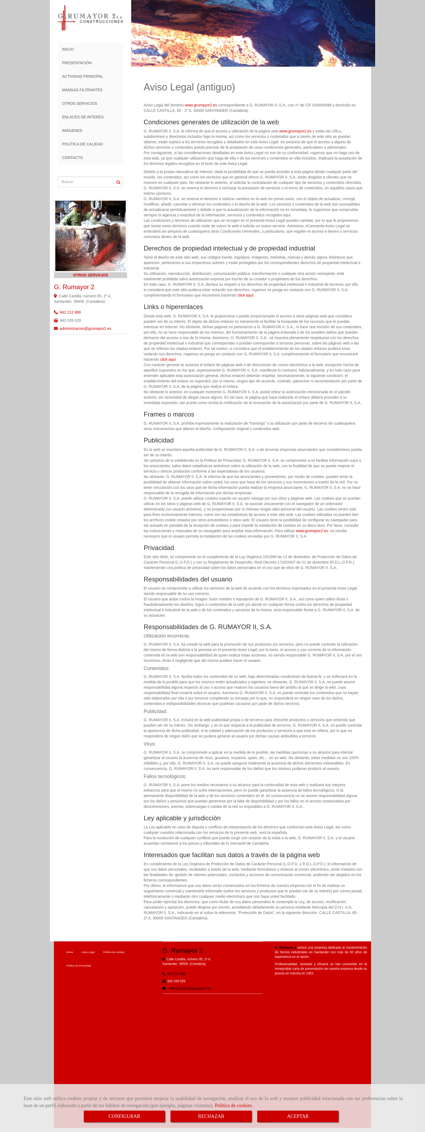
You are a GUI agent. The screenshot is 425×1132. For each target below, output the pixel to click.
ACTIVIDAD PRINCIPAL (82, 76)
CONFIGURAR (124, 1116)
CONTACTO (72, 157)
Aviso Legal (88, 952)
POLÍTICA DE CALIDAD (82, 144)
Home (69, 952)
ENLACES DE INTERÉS (83, 117)
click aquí (245, 295)
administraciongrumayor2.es (85, 328)
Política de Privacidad (78, 965)
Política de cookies (233, 1105)
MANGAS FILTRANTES (82, 90)
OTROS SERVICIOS (79, 103)
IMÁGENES (72, 130)
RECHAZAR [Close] (211, 1116)
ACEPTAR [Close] (298, 1116)
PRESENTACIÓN (77, 63)
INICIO (68, 49)
